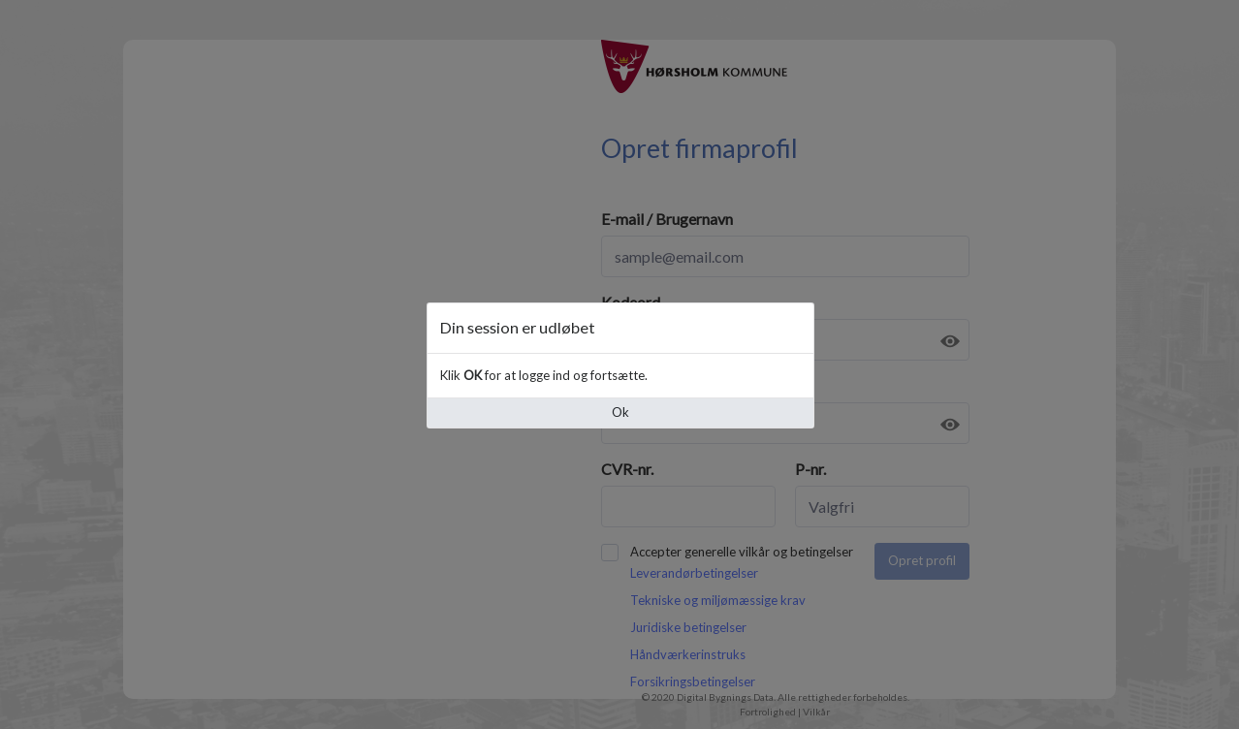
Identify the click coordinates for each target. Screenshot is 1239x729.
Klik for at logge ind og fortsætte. (544, 375)
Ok (620, 412)
